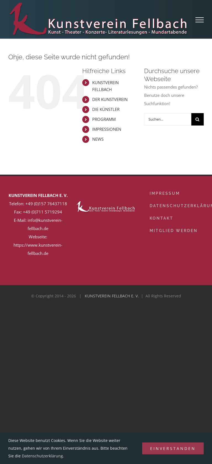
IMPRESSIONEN (106, 129)
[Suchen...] (167, 119)
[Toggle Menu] (199, 19)
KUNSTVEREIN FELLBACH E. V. (112, 295)
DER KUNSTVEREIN (110, 99)
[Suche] (197, 119)
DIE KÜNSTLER (106, 109)
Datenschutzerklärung (42, 455)
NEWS (98, 139)
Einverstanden (173, 448)
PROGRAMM (104, 119)
